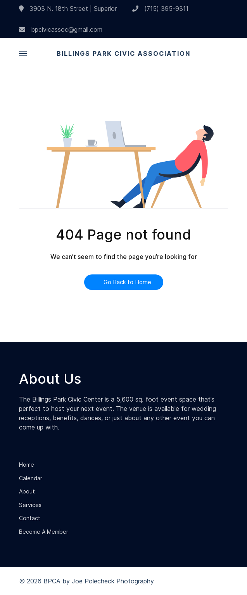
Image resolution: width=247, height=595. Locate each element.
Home (26, 464)
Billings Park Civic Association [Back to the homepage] (123, 53)
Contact (29, 518)
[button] (23, 53)
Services (30, 505)
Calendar (30, 478)
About (27, 491)
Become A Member (43, 531)
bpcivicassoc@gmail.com (60, 29)
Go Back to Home (123, 282)
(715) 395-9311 (160, 8)
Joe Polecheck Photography (113, 581)
